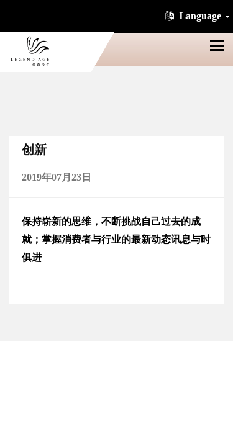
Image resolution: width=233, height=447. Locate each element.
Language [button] (196, 16)
